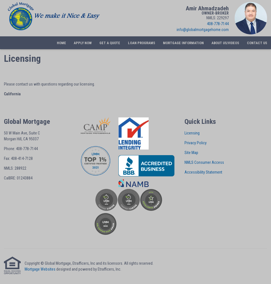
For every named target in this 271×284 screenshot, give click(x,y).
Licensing (192, 133)
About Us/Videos (225, 43)
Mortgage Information (183, 43)
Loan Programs (141, 43)
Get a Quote (109, 43)
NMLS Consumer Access (204, 162)
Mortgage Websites (40, 269)
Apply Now (83, 43)
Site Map (191, 152)
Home (61, 43)
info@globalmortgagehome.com (203, 29)
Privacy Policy (195, 143)
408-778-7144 (218, 24)
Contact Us (257, 43)
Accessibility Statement (203, 172)
